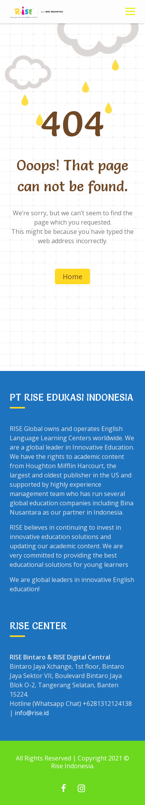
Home (72, 276)
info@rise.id (32, 713)
